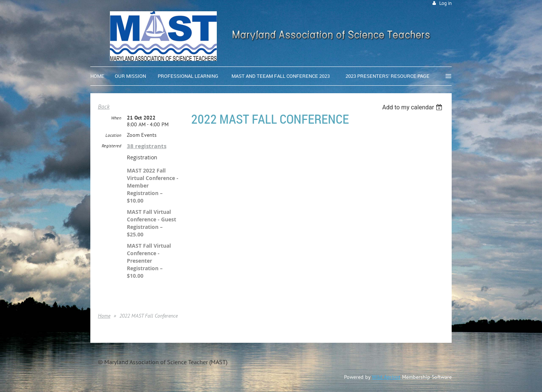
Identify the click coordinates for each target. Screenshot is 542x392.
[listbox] (413, 107)
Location (113, 135)
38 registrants (146, 146)
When (116, 118)
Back (104, 106)
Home (104, 315)
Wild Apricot (386, 377)
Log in (445, 3)
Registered (111, 145)
